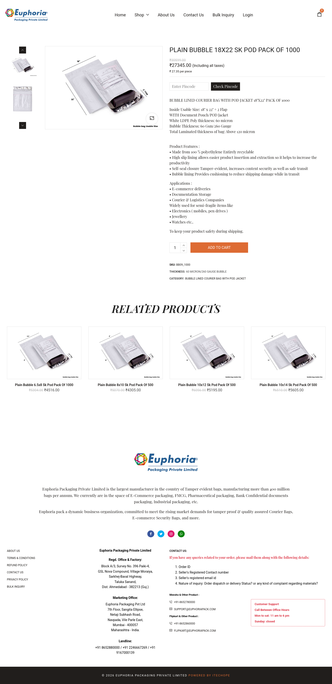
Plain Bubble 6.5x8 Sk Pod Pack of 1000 (44, 385)
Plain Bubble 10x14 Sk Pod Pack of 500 (288, 385)
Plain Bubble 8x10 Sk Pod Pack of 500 (125, 385)
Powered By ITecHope (209, 675)
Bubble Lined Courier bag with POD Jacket (215, 278)
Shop (142, 14)
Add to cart (219, 247)
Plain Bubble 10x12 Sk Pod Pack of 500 (207, 385)
